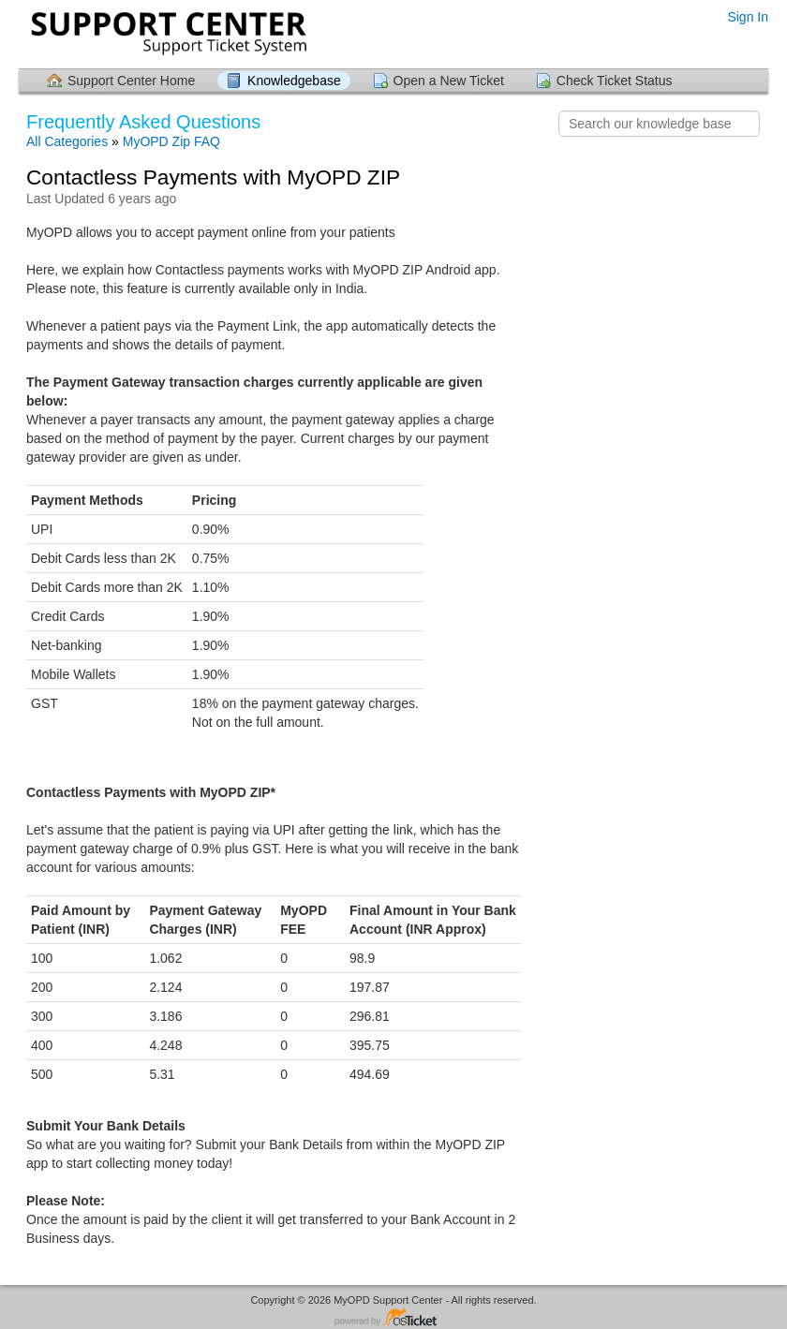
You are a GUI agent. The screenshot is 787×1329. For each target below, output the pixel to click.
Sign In (747, 16)
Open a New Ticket (449, 80)
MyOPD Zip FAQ (171, 141)
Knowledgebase (294, 80)
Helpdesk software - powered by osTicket (393, 1318)
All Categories (67, 141)
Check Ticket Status (615, 80)
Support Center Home (131, 80)
